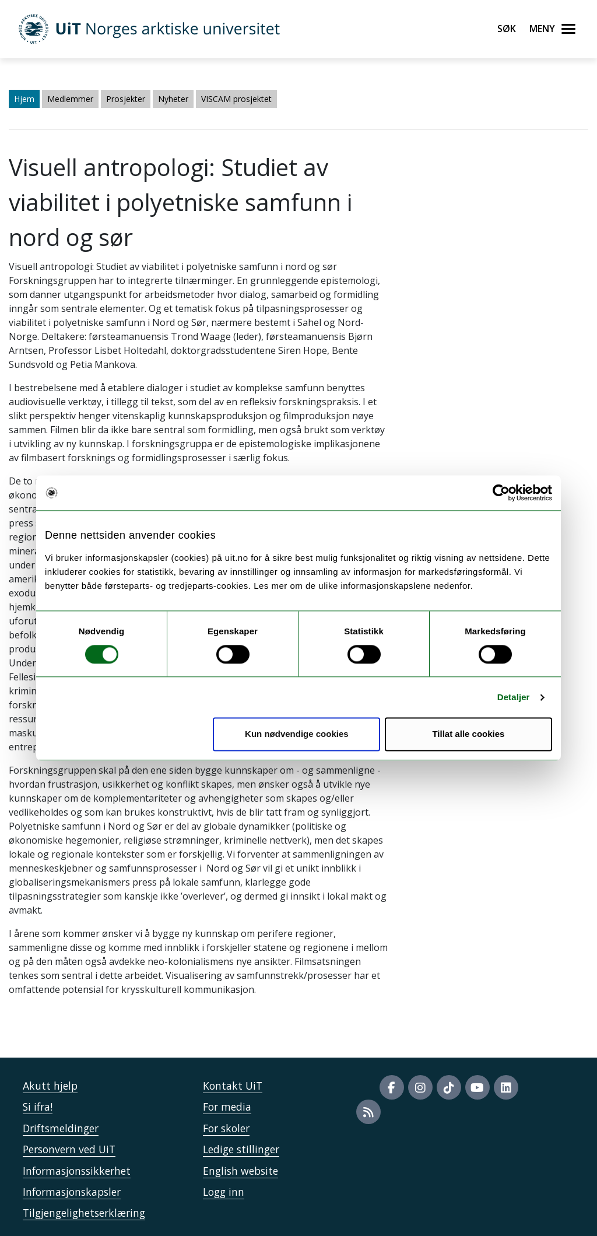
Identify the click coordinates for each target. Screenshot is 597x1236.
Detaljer (513, 697)
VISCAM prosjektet (236, 98)
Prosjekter (125, 98)
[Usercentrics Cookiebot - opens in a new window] (501, 492)
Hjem (24, 98)
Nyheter (173, 98)
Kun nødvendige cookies (297, 734)
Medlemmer (70, 98)
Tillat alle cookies (468, 734)
